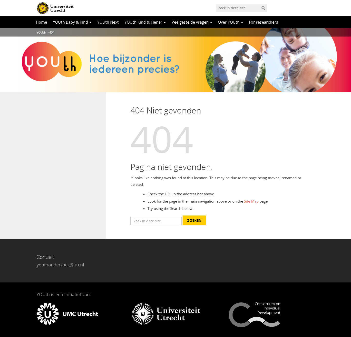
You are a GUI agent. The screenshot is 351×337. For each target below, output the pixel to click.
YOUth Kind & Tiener (145, 22)
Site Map (251, 201)
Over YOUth (230, 22)
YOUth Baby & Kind (72, 22)
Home (41, 22)
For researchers (263, 22)
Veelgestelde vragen (192, 22)
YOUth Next (108, 22)
